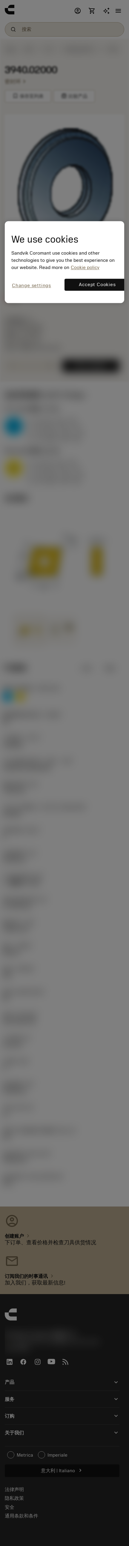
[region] (64, 262)
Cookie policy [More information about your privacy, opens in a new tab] (85, 268)
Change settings (31, 286)
